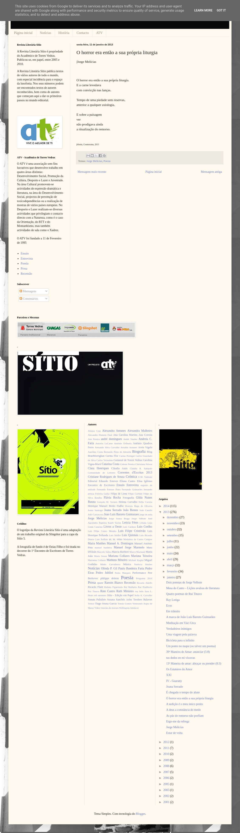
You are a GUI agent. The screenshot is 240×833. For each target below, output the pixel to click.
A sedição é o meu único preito (184, 704)
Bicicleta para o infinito (180, 640)
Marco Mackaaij (137, 552)
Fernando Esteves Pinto (108, 489)
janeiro (171, 577)
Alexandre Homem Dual (100, 435)
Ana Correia (145, 434)
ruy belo (139, 591)
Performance (139, 572)
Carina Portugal (126, 456)
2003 (166, 790)
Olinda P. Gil (109, 568)
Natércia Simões (143, 564)
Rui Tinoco (93, 591)
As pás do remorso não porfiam (184, 715)
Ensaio (25, 253)
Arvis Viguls (145, 447)
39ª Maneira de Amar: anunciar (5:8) (188, 651)
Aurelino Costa (95, 452)
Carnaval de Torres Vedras (128, 460)
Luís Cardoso (129, 526)
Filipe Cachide (135, 493)
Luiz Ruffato (101, 539)
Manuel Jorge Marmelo (129, 547)
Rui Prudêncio (145, 587)
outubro (172, 529)
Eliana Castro (127, 481)
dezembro (173, 517)
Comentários (29, 298)
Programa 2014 (144, 578)
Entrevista (27, 258)
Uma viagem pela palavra (181, 634)
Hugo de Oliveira (143, 506)
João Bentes (130, 510)
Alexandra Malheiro (139, 430)
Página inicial (23, 33)
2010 (166, 754)
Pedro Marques (123, 573)
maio (170, 553)
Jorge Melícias (94, 161)
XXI (168, 675)
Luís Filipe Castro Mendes (102, 531)
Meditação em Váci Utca (181, 623)
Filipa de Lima (119, 493)
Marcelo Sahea (104, 552)
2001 (166, 802)
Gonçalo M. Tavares (107, 502)
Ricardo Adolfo (144, 583)
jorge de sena (146, 514)
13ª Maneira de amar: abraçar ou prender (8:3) (193, 663)
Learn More (203, 10)
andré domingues (111, 439)
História (63, 33)
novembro (173, 523)
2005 (166, 784)
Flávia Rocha (112, 497)
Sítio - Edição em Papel (120, 595)
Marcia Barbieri (120, 551)
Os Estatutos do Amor (179, 669)
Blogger (140, 813)
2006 (166, 778)
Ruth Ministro (125, 591)
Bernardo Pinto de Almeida (117, 452)
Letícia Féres (130, 522)
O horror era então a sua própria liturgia (189, 698)
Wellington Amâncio (129, 608)
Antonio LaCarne (104, 443)
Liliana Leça (146, 522)
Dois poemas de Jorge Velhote (184, 582)
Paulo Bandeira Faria (131, 568)
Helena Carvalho (128, 501)
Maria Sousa (100, 556)
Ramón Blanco (113, 582)
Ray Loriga (172, 599)
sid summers (100, 595)
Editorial (92, 481)
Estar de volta (174, 733)
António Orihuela (122, 443)
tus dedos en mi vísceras (180, 657)
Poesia (106, 161)
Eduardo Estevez (108, 481)
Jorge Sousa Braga (119, 518)
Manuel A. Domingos (120, 543)
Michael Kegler (136, 560)
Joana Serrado (112, 510)
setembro (173, 535)
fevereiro (172, 571)
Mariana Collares (119, 556)
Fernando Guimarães (132, 489)
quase (100, 582)
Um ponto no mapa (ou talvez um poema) (191, 646)
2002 (166, 796)
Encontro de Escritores (101, 485)
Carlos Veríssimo (104, 460)
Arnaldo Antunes (128, 447)
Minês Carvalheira (110, 564)
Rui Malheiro (130, 587)
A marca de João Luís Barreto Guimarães (190, 617)
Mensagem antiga (211, 171)
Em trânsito (173, 611)
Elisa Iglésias (144, 481)
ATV (99, 33)
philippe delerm (109, 578)
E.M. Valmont (145, 477)
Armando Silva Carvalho (107, 447)
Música (127, 564)
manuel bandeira (103, 547)
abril (170, 559)
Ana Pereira (94, 439)
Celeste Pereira (127, 464)
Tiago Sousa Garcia (106, 603)
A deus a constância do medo (183, 709)
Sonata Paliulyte (97, 599)
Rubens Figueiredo (113, 587)
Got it (221, 10)
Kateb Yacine (114, 522)
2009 (166, 760)
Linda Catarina (95, 526)
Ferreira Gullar (102, 493)
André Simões (130, 439)
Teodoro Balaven (142, 599)
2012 (166, 742)
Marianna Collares (97, 560)
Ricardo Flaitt (95, 587)
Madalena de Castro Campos (137, 539)
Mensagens (28, 291)
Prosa (24, 268)
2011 (166, 748)
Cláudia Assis (119, 468)
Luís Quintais (130, 535)
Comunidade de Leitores (101, 472)
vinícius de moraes (110, 608)
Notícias (45, 33)
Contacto (82, 33)
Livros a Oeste (112, 526)
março (171, 565)
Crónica (131, 477)
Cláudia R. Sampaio (141, 468)
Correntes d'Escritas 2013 (135, 472)
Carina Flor (112, 455)
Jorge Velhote (139, 518)
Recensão (26, 273)
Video (97, 608)
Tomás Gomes (125, 603)
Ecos (169, 605)
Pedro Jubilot (104, 572)
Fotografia (128, 497)
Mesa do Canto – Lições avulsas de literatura (193, 588)
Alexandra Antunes (114, 430)
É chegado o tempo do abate (183, 692)
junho (170, 547)
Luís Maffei (115, 535)
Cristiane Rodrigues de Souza (106, 476)
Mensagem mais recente (92, 171)
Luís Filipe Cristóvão (131, 530)
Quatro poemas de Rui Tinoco (184, 594)
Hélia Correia (145, 502)
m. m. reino (115, 539)
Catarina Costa (110, 464)
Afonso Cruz (94, 431)
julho (170, 541)
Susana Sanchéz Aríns (119, 599)
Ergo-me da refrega (177, 721)
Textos (91, 603)
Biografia (138, 452)
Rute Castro (107, 591)
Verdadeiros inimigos (178, 628)
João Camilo (146, 510)
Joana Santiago (95, 510)
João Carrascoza (95, 514)
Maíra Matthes (97, 543)
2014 (166, 506)
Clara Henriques (98, 468)
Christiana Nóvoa (143, 464)
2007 (166, 772)
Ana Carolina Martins (125, 434)
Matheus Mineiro (117, 560)
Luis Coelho (144, 526)
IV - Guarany (174, 681)
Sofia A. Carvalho (143, 595)
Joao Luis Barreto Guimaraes (121, 514)
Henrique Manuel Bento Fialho (106, 505)
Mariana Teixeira (141, 556)
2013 (166, 512)
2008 (166, 766)
